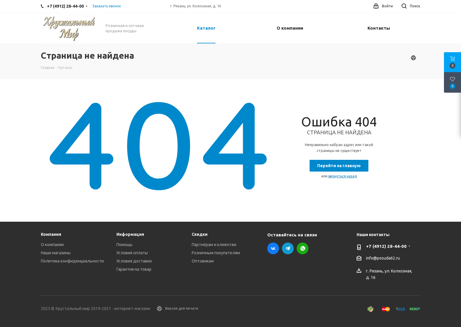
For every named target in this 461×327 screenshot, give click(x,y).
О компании (52, 244)
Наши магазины (56, 252)
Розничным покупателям (216, 252)
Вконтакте (273, 248)
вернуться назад (342, 176)
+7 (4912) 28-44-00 (386, 246)
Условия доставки (134, 261)
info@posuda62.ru (383, 258)
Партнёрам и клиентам (214, 244)
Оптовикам (203, 261)
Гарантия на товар (133, 269)
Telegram (288, 248)
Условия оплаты (132, 252)
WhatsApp (302, 248)
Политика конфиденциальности (72, 261)
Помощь (124, 244)
